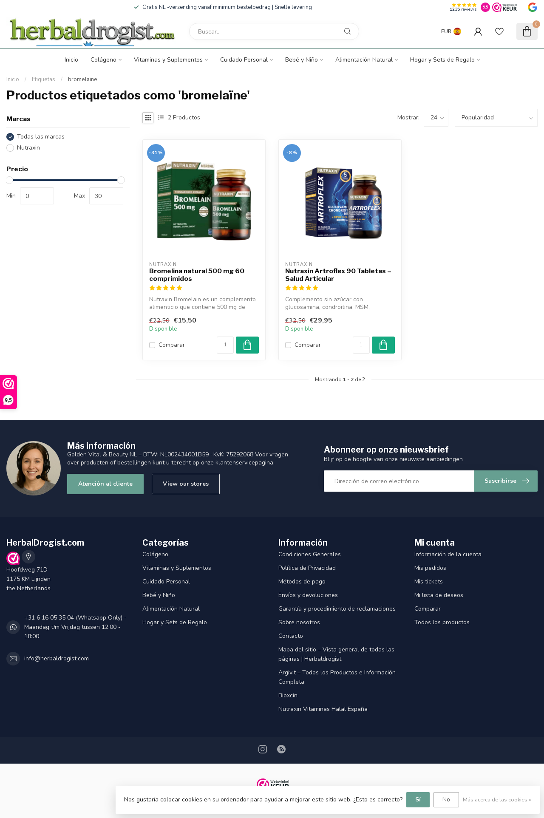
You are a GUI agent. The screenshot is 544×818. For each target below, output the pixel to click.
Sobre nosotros (299, 622)
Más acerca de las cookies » (497, 799)
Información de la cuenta (448, 554)
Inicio (71, 60)
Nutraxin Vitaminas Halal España (323, 709)
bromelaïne (82, 79)
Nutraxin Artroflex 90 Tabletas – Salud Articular (338, 275)
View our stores (186, 484)
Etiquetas (43, 79)
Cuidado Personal (244, 60)
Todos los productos (442, 622)
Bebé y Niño (301, 60)
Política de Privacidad (307, 568)
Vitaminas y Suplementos (168, 60)
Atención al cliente (105, 484)
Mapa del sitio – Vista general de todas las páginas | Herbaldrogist (336, 654)
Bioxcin (288, 695)
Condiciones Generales (309, 554)
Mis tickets (428, 581)
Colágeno (103, 60)
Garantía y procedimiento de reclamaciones (337, 609)
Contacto (290, 636)
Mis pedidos (430, 568)
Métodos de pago (302, 581)
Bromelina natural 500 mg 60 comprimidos (196, 275)
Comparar (172, 345)
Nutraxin (28, 147)
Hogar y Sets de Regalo (442, 60)
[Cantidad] (225, 345)
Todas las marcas (41, 136)
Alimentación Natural (364, 60)
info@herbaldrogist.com (56, 658)
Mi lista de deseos (438, 595)
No (446, 799)
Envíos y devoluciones (308, 595)
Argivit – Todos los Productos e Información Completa (337, 677)
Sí (418, 799)
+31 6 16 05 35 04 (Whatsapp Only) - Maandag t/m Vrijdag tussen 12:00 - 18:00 (75, 627)
